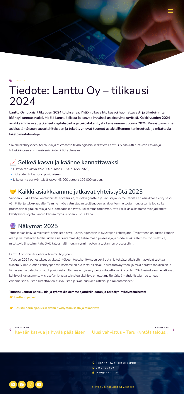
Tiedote (20, 80)
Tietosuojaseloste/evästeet (113, 387)
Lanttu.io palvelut (26, 297)
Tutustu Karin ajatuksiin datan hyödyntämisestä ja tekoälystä (58, 308)
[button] (170, 11)
